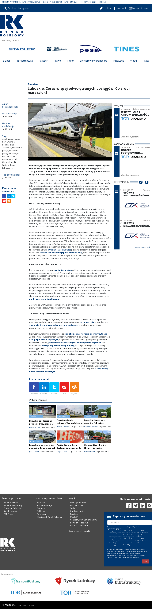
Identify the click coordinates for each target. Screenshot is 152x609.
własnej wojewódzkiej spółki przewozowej (61, 252)
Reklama (41, 511)
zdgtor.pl (102, 2)
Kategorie (23, 8)
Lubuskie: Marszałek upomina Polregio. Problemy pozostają (94, 423)
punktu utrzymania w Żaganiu (44, 299)
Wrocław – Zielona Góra (59, 249)
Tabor (70, 60)
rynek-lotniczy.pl (71, 2)
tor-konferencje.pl (88, 2)
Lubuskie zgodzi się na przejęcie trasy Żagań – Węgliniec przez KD (40, 423)
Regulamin (41, 514)
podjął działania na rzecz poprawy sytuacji (85, 333)
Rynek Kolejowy (11, 502)
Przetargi (74, 514)
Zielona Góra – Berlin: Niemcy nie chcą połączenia (95, 448)
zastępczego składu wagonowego (59, 345)
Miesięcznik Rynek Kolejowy (49, 517)
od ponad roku (87, 322)
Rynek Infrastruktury (13, 505)
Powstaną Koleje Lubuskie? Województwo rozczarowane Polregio (69, 423)
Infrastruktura (24, 60)
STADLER (74, 517)
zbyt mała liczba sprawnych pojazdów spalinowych (54, 325)
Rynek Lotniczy (10, 511)
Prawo (57, 60)
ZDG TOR (41, 502)
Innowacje (118, 60)
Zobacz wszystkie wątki (79, 531)
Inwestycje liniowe (78, 502)
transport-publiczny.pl (52, 2)
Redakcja (41, 508)
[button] (141, 187)
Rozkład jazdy (76, 505)
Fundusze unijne (77, 511)
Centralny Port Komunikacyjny (83, 519)
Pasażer (43, 60)
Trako (72, 508)
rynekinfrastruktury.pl (31, 2)
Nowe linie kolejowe (79, 522)
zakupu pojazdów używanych (43, 339)
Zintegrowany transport (93, 60)
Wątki (133, 60)
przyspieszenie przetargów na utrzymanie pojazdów (74, 342)
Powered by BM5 (28, 605)
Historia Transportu (79, 525)
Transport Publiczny (13, 508)
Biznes (6, 60)
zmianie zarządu (63, 270)
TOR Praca (8, 514)
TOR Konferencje (44, 505)
